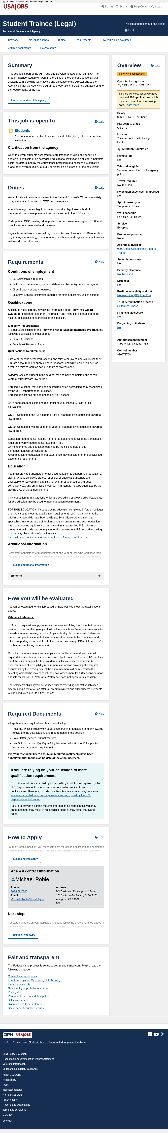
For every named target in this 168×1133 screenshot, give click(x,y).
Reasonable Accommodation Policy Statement (28, 1058)
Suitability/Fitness (127, 306)
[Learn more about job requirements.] (99, 262)
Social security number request (26, 1008)
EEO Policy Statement (15, 1053)
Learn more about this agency (29, 100)
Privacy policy (10, 1099)
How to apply (48, 48)
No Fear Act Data (12, 1094)
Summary (12, 40)
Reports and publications (16, 1104)
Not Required (125, 274)
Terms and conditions (14, 1109)
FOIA (5, 1084)
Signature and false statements (26, 1004)
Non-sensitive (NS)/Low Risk (134, 295)
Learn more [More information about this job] (132, 105)
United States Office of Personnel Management (48, 1042)
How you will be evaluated (116, 40)
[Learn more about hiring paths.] (99, 121)
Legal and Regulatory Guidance (20, 1068)
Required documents (19, 48)
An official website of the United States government (29, 2)
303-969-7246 (19, 891)
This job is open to (38, 40)
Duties (62, 40)
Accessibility (9, 1079)
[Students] (56, 134)
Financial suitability (19, 984)
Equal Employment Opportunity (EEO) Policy (34, 980)
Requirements (83, 40)
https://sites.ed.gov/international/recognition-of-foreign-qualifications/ (48, 537)
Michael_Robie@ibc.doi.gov (27, 899)
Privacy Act (14, 992)
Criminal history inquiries (22, 976)
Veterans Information (14, 1063)
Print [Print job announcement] (129, 30)
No (119, 316)
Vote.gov (7, 1120)
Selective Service (18, 1000)
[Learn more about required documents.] (99, 713)
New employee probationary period (28, 988)
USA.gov (7, 1114)
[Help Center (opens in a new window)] (139, 7)
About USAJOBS (12, 1074)
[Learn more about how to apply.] (99, 837)
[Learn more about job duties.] (99, 187)
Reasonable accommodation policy (28, 996)
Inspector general (12, 1089)
